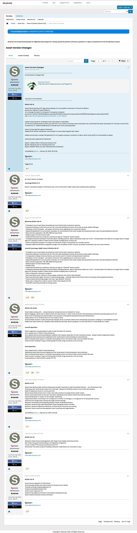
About (88, 3)
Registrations (78, 3)
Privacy (117, 522)
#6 (128, 433)
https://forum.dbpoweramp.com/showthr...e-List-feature (47, 116)
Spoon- (36, 151)
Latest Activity (23, 55)
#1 (128, 67)
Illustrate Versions (44, 82)
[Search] (116, 11)
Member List (31, 19)
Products (45, 3)
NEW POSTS (10, 19)
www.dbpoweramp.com (33, 159)
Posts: (10, 90)
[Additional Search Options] (127, 11)
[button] (27, 168)
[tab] (11, 55)
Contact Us (108, 522)
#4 (128, 304)
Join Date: (11, 88)
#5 (128, 380)
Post (14, 98)
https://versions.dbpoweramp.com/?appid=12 (55, 84)
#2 (128, 175)
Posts (11, 55)
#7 (128, 476)
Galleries (19, 16)
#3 (128, 218)
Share (14, 95)
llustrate (7, 3)
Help (100, 522)
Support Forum (64, 3)
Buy (54, 3)
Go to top (126, 522)
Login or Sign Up (125, 7)
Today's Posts (20, 19)
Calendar (40, 19)
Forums (9, 16)
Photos (37, 55)
